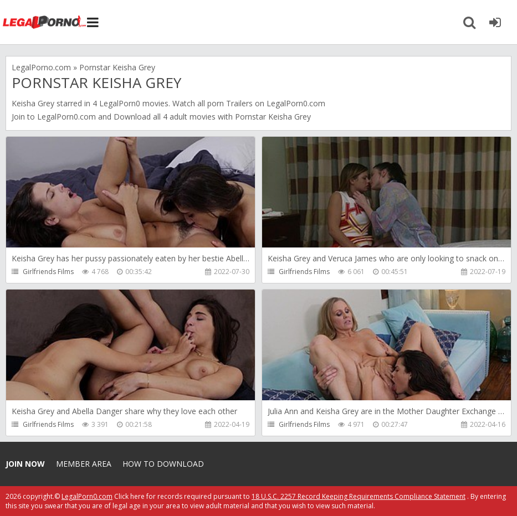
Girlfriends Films (48, 271)
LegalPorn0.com (66, 116)
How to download (163, 463)
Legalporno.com (44, 22)
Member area (83, 463)
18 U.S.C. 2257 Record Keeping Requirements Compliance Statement (358, 496)
